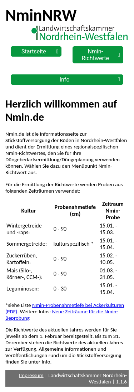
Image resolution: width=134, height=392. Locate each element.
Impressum (31, 375)
